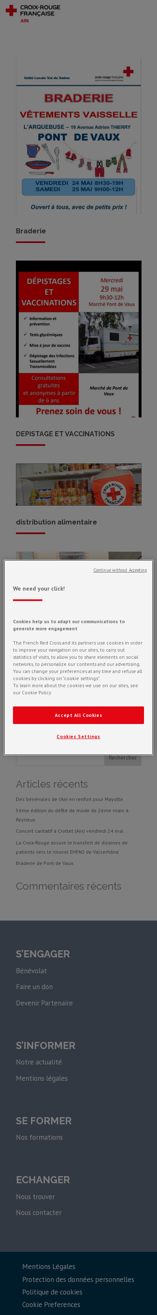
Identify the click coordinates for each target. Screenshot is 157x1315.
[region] (78, 657)
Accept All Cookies (78, 715)
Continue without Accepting (120, 570)
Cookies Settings (78, 736)
